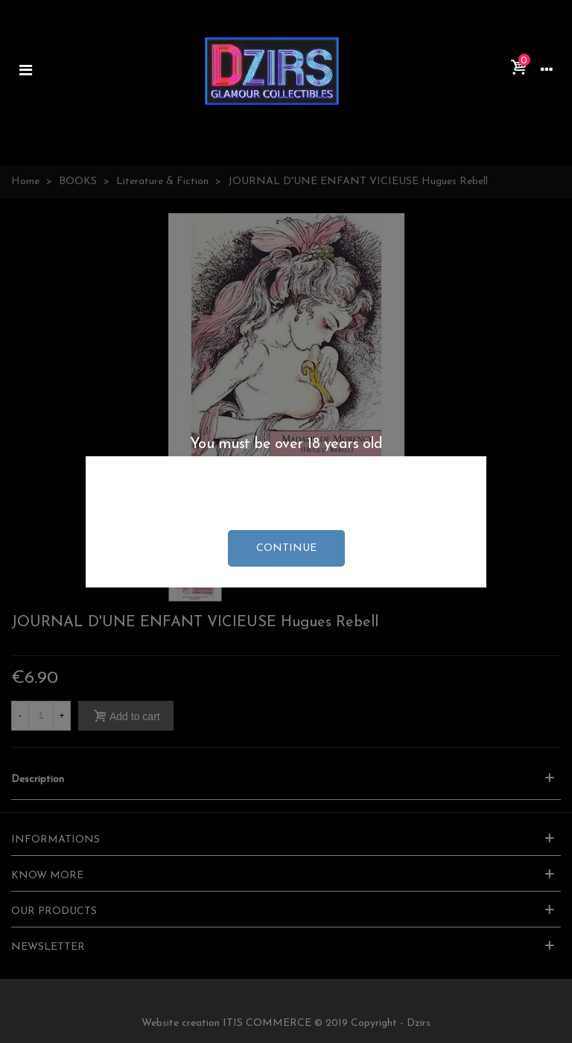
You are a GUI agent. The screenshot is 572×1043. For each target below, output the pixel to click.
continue (286, 548)
